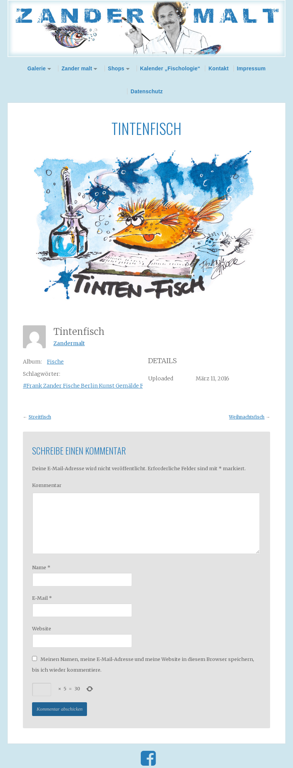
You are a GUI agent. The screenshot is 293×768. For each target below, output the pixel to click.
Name (41, 567)
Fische (55, 361)
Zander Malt (146, 28)
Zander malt (76, 68)
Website (41, 628)
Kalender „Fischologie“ (170, 68)
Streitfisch (40, 417)
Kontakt (218, 68)
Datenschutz (146, 91)
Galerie (36, 68)
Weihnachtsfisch (246, 417)
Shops (116, 68)
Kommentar (46, 485)
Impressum (251, 68)
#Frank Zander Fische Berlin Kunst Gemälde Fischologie (97, 385)
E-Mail (42, 598)
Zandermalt (69, 343)
